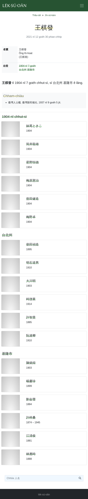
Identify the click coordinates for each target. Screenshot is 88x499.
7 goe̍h (32, 66)
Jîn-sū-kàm (50, 15)
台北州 (22, 69)
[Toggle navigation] (82, 6)
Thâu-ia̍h (36, 15)
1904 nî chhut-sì (14, 117)
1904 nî (23, 66)
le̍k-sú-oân (44, 494)
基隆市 (31, 69)
